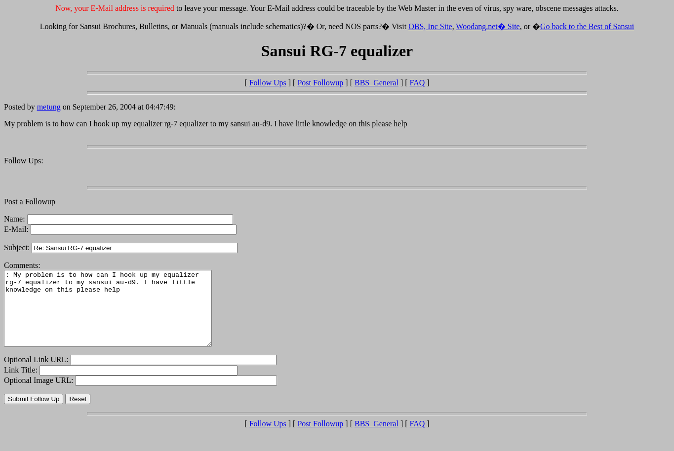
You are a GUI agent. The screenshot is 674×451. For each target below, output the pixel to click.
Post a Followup (29, 201)
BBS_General (376, 82)
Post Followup (320, 82)
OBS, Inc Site (430, 26)
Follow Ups (267, 82)
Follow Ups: (23, 160)
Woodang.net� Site (487, 26)
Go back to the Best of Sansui (587, 26)
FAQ (417, 82)
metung (49, 107)
